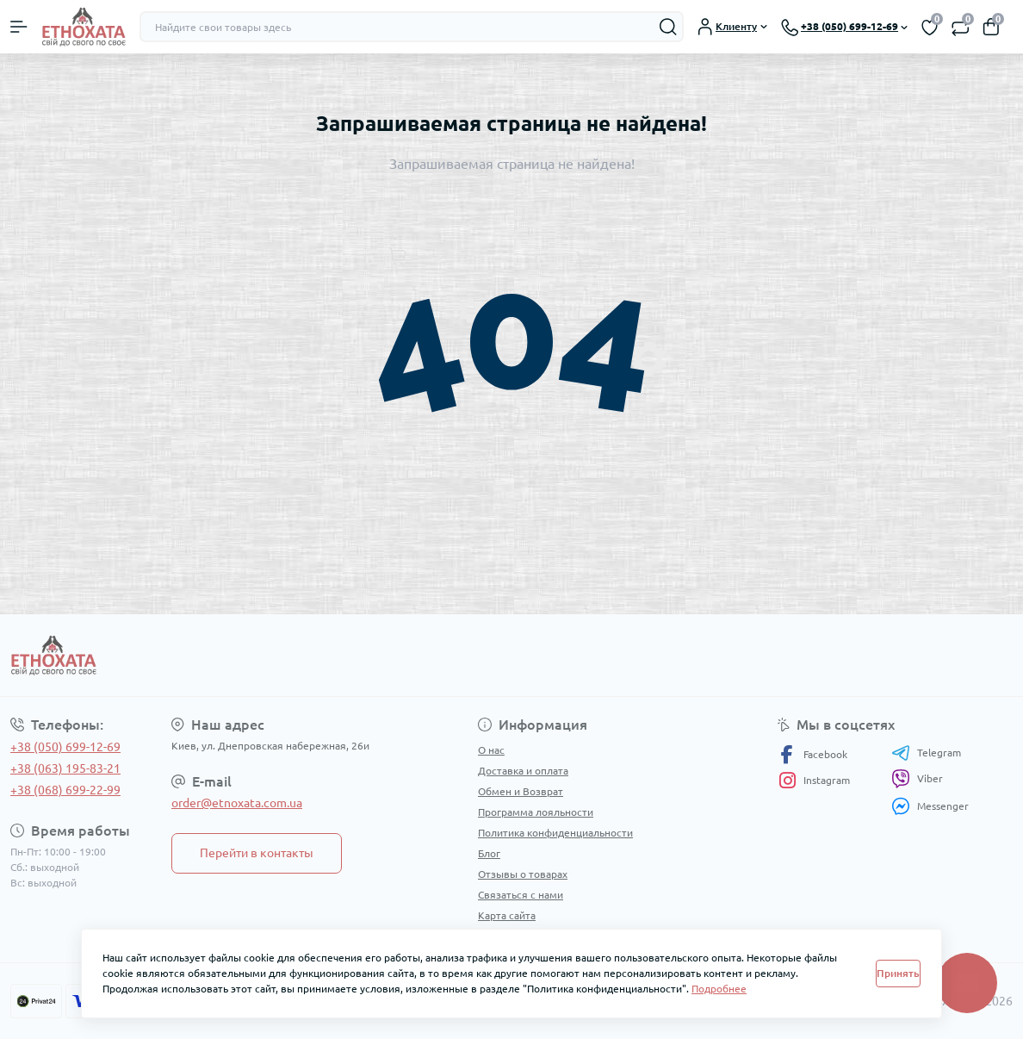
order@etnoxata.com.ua (236, 803)
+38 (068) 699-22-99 (65, 790)
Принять (898, 973)
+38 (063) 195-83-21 (65, 768)
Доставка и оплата (523, 770)
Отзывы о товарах (522, 874)
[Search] (668, 26)
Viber (917, 778)
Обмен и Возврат (520, 791)
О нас (491, 750)
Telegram (926, 753)
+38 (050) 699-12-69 (65, 747)
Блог (489, 853)
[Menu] (19, 27)
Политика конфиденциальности (555, 832)
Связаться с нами (520, 894)
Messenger (930, 806)
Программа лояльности (535, 812)
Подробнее (719, 988)
